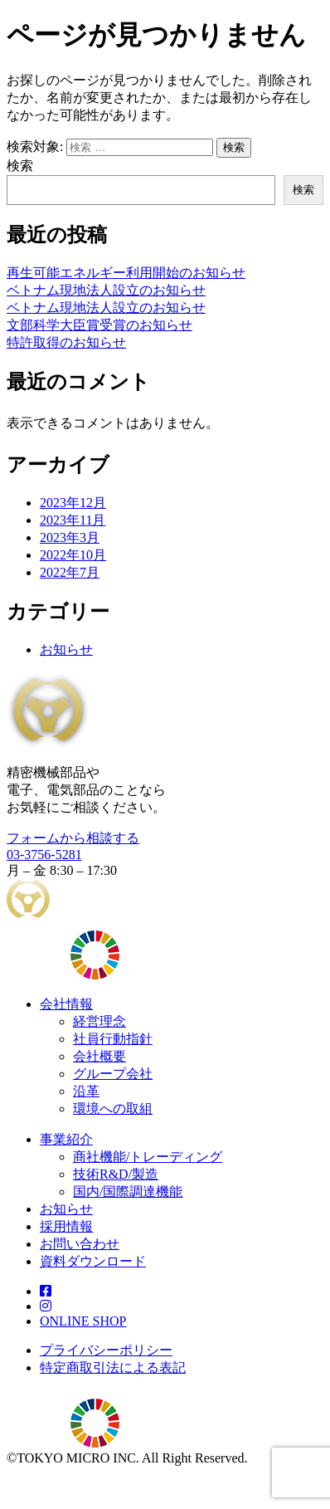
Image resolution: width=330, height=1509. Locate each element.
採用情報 (66, 1226)
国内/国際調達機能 (127, 1191)
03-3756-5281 (44, 854)
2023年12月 (73, 503)
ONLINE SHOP (83, 1321)
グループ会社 (113, 1074)
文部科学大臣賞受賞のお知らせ (99, 325)
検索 (20, 166)
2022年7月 (69, 572)
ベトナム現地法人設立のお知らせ (106, 290)
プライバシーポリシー (106, 1350)
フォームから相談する (73, 838)
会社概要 (99, 1056)
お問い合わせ (79, 1244)
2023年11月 (72, 520)
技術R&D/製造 (115, 1174)
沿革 (86, 1091)
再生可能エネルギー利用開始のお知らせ (126, 273)
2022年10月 (73, 555)
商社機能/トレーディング (147, 1157)
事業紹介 (66, 1139)
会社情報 (66, 1004)
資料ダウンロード (93, 1261)
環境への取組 (113, 1108)
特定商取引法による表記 (113, 1367)
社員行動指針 (113, 1039)
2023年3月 (69, 537)
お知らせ (66, 649)
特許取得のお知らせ (66, 342)
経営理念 (99, 1021)
